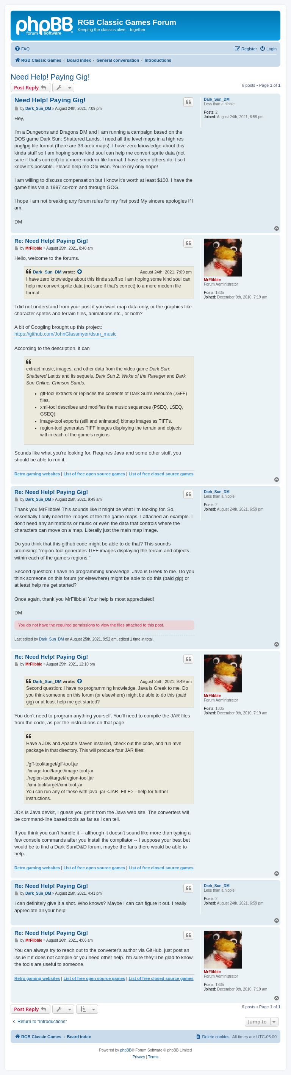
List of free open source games (94, 474)
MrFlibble (212, 280)
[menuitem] (22, 48)
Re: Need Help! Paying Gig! (51, 241)
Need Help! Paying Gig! (50, 77)
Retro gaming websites (37, 474)
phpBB (125, 1050)
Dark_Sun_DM (217, 99)
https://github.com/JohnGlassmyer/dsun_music (65, 334)
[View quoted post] (80, 272)
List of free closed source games (160, 474)
